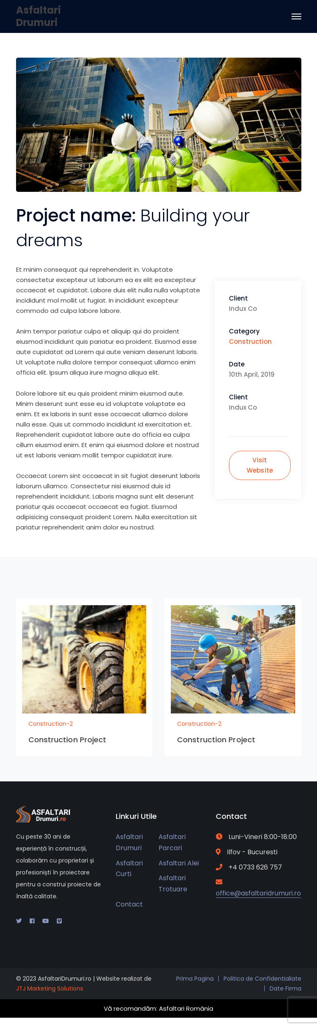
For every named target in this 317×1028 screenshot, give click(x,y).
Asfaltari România (186, 1008)
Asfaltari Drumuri (38, 16)
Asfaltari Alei (178, 863)
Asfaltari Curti (129, 868)
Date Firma (285, 988)
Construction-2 (50, 724)
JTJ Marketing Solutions (49, 988)
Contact (129, 904)
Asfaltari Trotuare (172, 883)
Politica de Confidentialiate (262, 978)
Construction (250, 341)
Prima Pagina (195, 978)
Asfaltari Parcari (172, 842)
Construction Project (67, 739)
